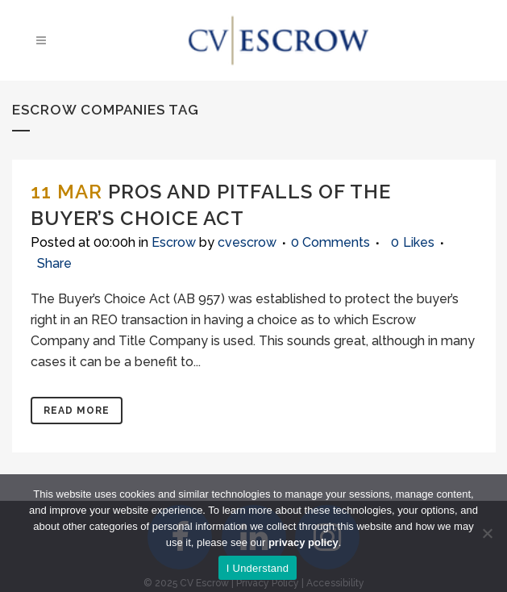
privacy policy (303, 542)
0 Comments (330, 242)
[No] (487, 533)
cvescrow (247, 242)
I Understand (257, 568)
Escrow (174, 242)
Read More (77, 410)
